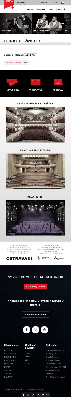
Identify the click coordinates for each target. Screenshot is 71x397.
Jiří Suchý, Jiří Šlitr (38, 33)
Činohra (28, 357)
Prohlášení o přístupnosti (55, 377)
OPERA (30, 9)
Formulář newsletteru (35, 314)
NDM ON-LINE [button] (44, 4)
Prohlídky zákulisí (52, 360)
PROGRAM (58, 90)
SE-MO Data (40, 390)
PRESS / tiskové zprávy (55, 350)
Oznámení (50, 374)
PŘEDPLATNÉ (35, 90)
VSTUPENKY (13, 90)
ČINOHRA (41, 9)
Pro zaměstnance (52, 370)
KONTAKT (8, 377)
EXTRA (7, 367)
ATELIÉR (7, 370)
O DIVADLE (8, 364)
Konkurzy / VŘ (51, 354)
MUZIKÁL (62, 9)
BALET (52, 9)
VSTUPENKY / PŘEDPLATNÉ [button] (22, 4)
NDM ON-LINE (10, 360)
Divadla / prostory (52, 357)
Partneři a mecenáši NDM (56, 367)
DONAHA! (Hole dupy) (13, 62)
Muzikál (28, 363)
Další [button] (56, 3)
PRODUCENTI (6, 31)
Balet (27, 360)
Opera (27, 353)
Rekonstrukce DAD (53, 364)
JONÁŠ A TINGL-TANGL (41, 31)
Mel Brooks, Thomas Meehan (9, 33)
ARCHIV (7, 374)
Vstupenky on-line (35, 286)
